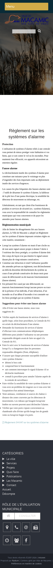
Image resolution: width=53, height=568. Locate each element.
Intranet (41, 557)
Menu (10, 6)
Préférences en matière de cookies (26, 563)
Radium (15, 560)
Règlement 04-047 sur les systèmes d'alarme (27, 422)
